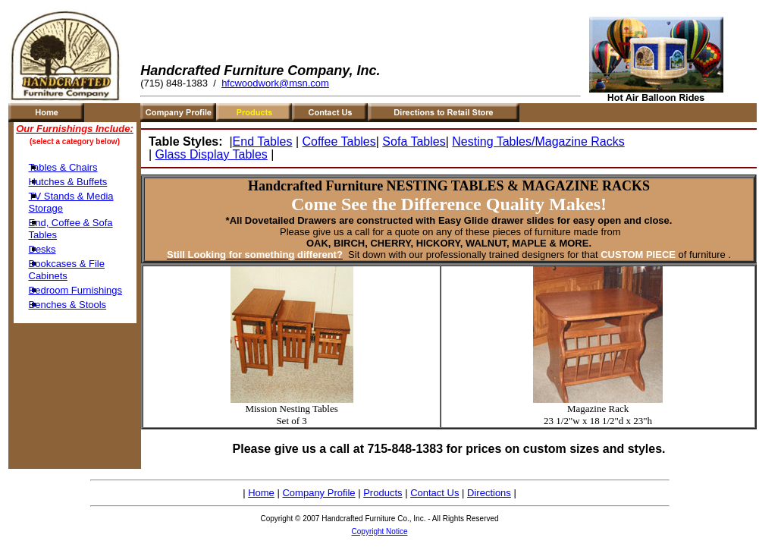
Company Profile (318, 492)
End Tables (263, 141)
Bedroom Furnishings (76, 290)
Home (261, 492)
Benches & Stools (68, 304)
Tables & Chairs (63, 167)
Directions (489, 492)
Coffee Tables (338, 141)
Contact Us (434, 492)
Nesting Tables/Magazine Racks (538, 141)
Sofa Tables (413, 141)
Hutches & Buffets (68, 181)
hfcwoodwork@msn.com (275, 83)
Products (382, 492)
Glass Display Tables (211, 154)
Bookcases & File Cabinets (67, 269)
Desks (42, 249)
